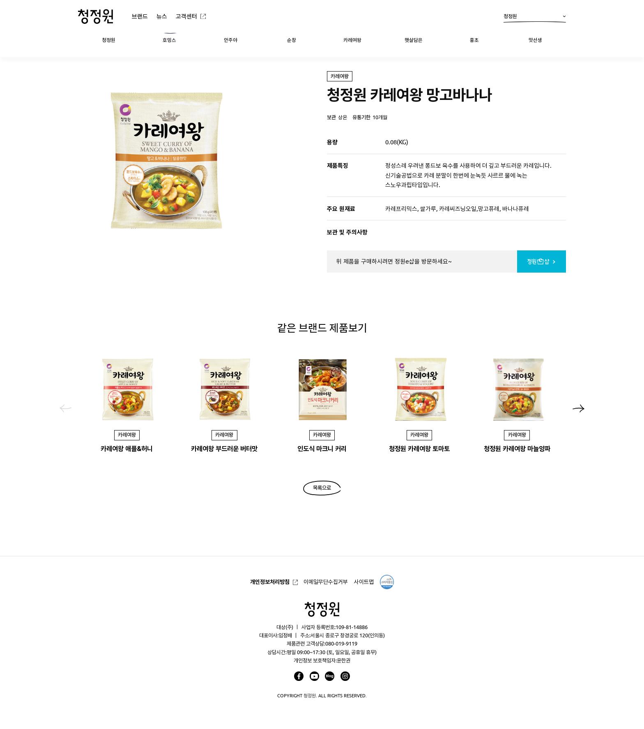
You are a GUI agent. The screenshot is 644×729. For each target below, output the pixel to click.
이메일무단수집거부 (326, 582)
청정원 (535, 18)
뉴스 (161, 16)
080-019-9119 (341, 643)
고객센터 (186, 16)
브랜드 (140, 16)
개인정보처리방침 (270, 582)
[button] (578, 408)
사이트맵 (364, 582)
